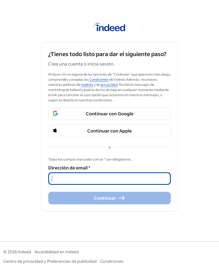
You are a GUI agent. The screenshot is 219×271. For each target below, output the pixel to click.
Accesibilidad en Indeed (57, 251)
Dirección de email (69, 168)
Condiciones (111, 261)
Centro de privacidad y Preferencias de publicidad (50, 261)
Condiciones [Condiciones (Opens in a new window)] (99, 79)
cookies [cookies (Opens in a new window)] (87, 84)
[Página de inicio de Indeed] (110, 28)
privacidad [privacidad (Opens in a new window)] (109, 84)
